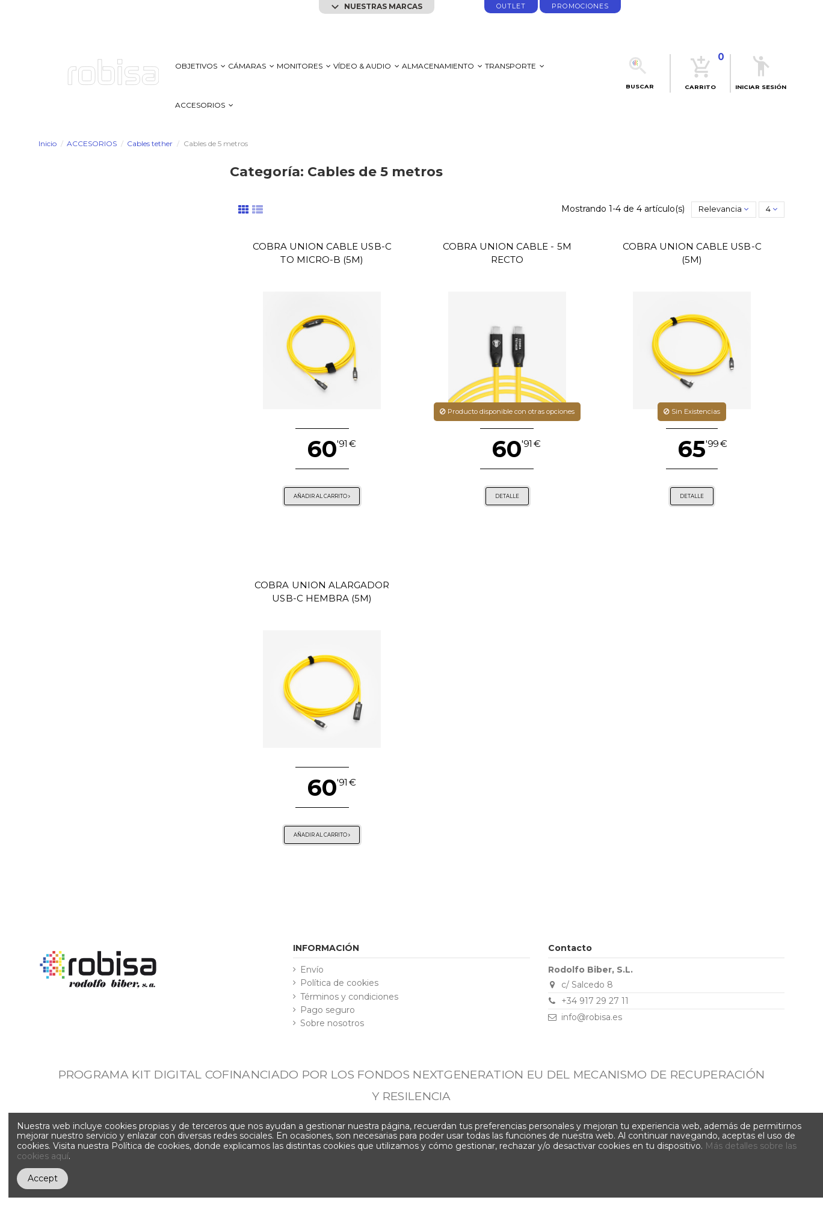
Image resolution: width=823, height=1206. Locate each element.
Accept (43, 1178)
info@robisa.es (591, 1017)
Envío (312, 970)
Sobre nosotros (332, 1023)
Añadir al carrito (322, 496)
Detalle (507, 496)
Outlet (511, 6)
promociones (580, 6)
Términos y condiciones (349, 997)
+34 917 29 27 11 (595, 1000)
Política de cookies (339, 983)
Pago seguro (327, 1010)
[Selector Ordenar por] (723, 209)
